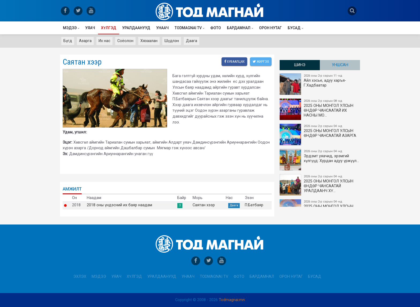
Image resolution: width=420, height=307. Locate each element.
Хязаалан (149, 41)
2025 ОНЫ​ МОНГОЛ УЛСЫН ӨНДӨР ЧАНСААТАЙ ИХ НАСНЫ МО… (320, 109)
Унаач (162, 28)
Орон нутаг (270, 28)
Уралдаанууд (136, 28)
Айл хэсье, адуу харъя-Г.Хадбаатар (320, 84)
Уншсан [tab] (340, 65)
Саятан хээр (204, 205)
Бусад (294, 28)
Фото (215, 28)
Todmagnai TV (188, 28)
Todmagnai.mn (232, 300)
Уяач (90, 28)
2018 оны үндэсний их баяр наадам (119, 205)
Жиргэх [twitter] (261, 61)
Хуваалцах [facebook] (234, 61)
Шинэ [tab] (299, 65)
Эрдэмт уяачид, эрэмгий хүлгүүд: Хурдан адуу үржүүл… (320, 159)
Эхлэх (79, 276)
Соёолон (125, 41)
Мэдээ (70, 28)
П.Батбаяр (254, 205)
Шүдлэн (171, 41)
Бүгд (67, 41)
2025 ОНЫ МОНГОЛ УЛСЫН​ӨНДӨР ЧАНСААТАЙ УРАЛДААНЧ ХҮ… (320, 185)
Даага (191, 41)
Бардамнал (238, 28)
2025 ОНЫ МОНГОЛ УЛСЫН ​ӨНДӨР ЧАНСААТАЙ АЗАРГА (320, 134)
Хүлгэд (108, 28)
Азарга (85, 41)
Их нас (104, 41)
